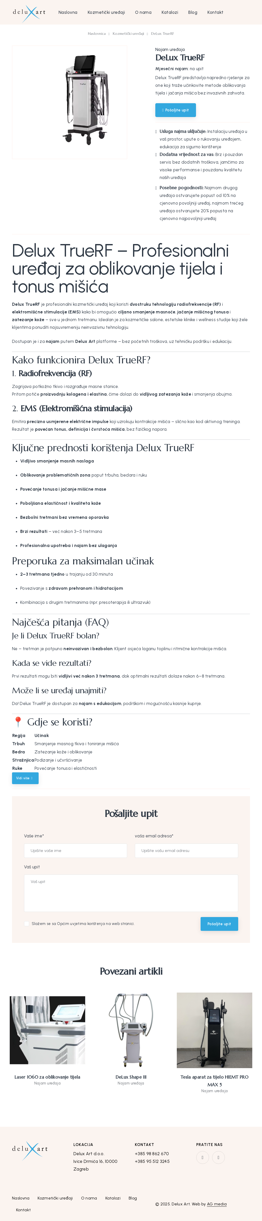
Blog (192, 12)
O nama (143, 12)
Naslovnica (97, 33)
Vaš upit (32, 866)
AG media (217, 1204)
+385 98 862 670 (152, 1153)
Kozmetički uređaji (106, 12)
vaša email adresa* (154, 835)
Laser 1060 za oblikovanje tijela (47, 1077)
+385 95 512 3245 (152, 1161)
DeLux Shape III (131, 1077)
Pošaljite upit (219, 924)
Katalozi (170, 12)
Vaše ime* (34, 835)
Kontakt (216, 12)
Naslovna (68, 12)
